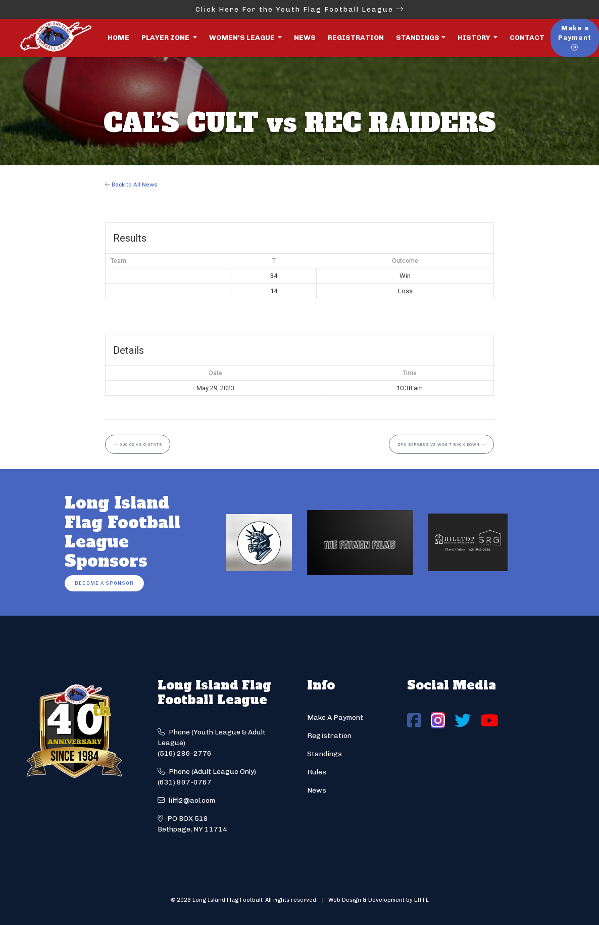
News (305, 37)
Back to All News (131, 184)
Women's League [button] (242, 37)
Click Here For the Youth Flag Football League (299, 9)
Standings (417, 37)
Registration (356, 37)
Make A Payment (335, 717)
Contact (527, 37)
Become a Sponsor (104, 583)
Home (118, 37)
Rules (316, 772)
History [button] (475, 37)
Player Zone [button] (166, 37)
